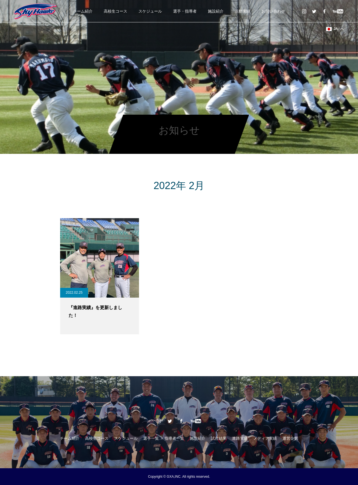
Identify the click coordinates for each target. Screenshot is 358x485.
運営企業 (290, 438)
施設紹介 (215, 11)
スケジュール (150, 11)
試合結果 (219, 438)
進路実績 (240, 438)
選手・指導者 (185, 11)
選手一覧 (151, 438)
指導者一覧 (174, 438)
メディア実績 (265, 438)
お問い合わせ (273, 11)
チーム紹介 (83, 11)
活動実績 (242, 11)
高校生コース (115, 11)
